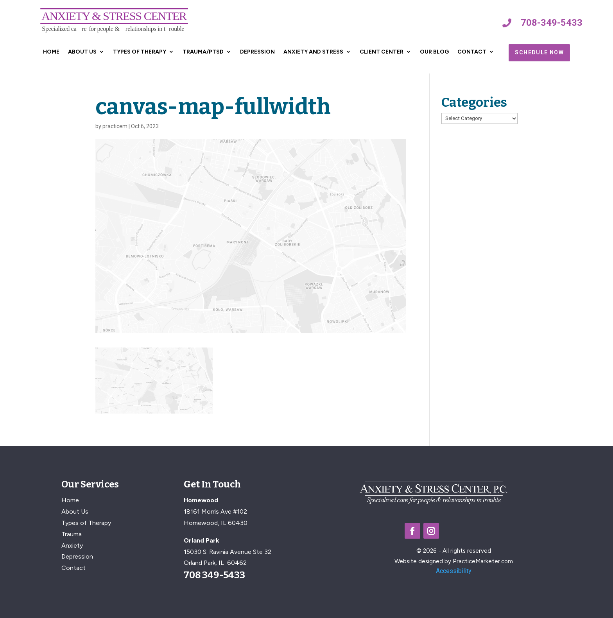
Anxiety (72, 545)
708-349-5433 (552, 22)
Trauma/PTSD (203, 51)
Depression (257, 51)
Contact (471, 51)
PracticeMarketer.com (483, 561)
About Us (82, 51)
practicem (114, 126)
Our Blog (434, 51)
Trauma (71, 534)
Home (51, 51)
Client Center (381, 51)
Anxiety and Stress (313, 51)
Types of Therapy (139, 51)
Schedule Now (539, 52)
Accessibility (453, 571)
